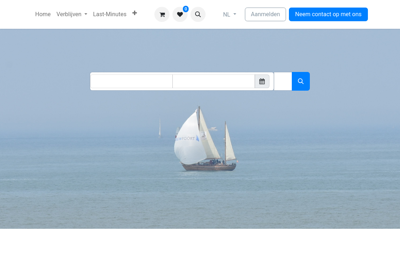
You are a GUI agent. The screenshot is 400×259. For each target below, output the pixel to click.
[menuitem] (43, 14)
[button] (198, 14)
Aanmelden (265, 14)
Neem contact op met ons (328, 14)
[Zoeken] (301, 81)
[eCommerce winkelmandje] (162, 14)
